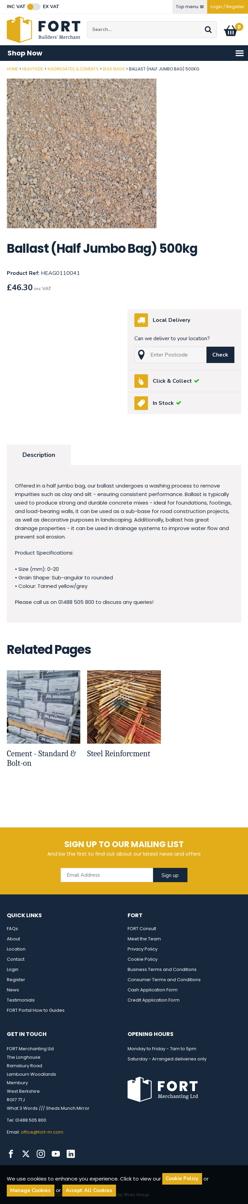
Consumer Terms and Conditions (164, 979)
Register (16, 979)
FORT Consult (142, 928)
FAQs (12, 928)
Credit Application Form (154, 1000)
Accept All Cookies (89, 1190)
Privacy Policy (143, 949)
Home (12, 69)
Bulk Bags (114, 69)
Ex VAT (51, 7)
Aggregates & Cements (73, 69)
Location (16, 949)
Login (12, 969)
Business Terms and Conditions (162, 969)
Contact (15, 959)
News (13, 990)
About (13, 939)
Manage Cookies (30, 1190)
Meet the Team (144, 939)
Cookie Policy (143, 959)
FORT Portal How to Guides (36, 1010)
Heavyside (32, 69)
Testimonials (21, 1000)
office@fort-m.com (42, 1132)
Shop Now (125, 53)
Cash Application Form (153, 990)
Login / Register (228, 6)
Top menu (190, 6)
